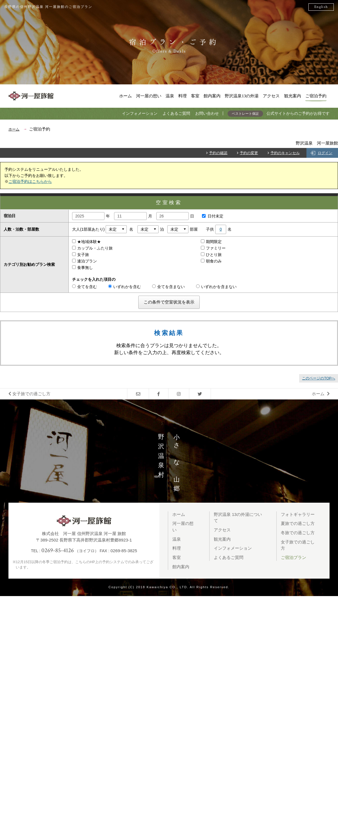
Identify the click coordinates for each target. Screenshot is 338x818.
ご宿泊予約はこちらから (30, 181)
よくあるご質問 (176, 113)
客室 (195, 96)
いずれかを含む (124, 286)
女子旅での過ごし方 (29, 394)
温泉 (170, 96)
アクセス (271, 96)
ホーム (125, 96)
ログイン (325, 153)
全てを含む (84, 286)
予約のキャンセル (285, 153)
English (321, 7)
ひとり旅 (213, 254)
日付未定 (211, 216)
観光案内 (292, 96)
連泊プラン (86, 261)
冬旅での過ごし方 (298, 532)
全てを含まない (168, 286)
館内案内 (212, 96)
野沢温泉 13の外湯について (238, 517)
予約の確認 (218, 153)
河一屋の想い (148, 96)
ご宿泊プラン (293, 557)
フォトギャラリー (298, 514)
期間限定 (213, 241)
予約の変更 (249, 153)
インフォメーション (139, 113)
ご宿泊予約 (315, 96)
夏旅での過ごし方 (298, 523)
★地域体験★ (88, 241)
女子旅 (83, 254)
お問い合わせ (207, 113)
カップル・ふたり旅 (94, 248)
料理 (182, 96)
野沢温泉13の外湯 (242, 96)
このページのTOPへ (318, 378)
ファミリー (215, 248)
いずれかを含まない (216, 286)
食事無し (84, 267)
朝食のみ (213, 261)
